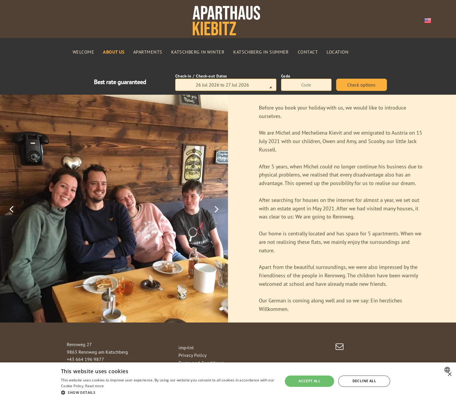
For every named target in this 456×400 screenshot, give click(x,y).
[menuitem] (83, 52)
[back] (11, 208)
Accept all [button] (309, 380)
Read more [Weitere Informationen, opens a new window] (94, 385)
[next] (216, 208)
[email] (339, 347)
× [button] (449, 374)
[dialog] (228, 381)
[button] (168, 392)
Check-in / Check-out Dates (201, 76)
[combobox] (448, 370)
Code (285, 76)
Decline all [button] (364, 380)
